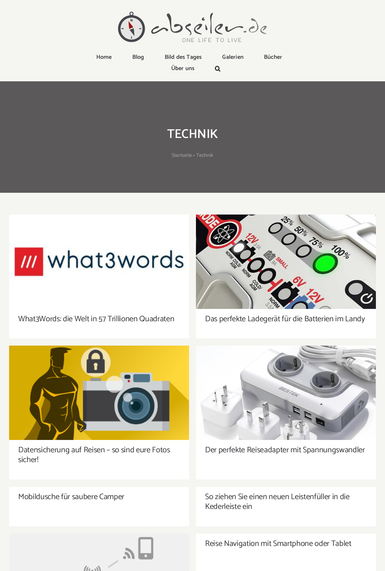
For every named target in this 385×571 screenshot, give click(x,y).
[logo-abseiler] (192, 12)
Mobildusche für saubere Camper (71, 424)
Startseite (182, 155)
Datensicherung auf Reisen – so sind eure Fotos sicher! (173, 399)
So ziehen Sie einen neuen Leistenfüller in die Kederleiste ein (237, 429)
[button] (217, 69)
